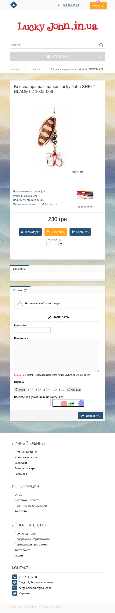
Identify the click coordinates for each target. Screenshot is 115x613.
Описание (19, 269)
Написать (49, 204)
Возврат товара (25, 468)
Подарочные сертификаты (32, 539)
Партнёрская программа (31, 544)
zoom (77, 172)
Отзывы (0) (20, 290)
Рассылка (21, 474)
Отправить (90, 416)
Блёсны (35, 69)
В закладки (32, 232)
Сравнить (82, 232)
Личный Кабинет (26, 452)
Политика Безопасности (31, 505)
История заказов (26, 457)
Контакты (21, 511)
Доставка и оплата (27, 500)
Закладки (21, 463)
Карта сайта (22, 550)
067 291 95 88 (71, 5)
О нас (18, 494)
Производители (25, 533)
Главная (15, 69)
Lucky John (40, 191)
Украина (24, 593)
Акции (19, 555)
